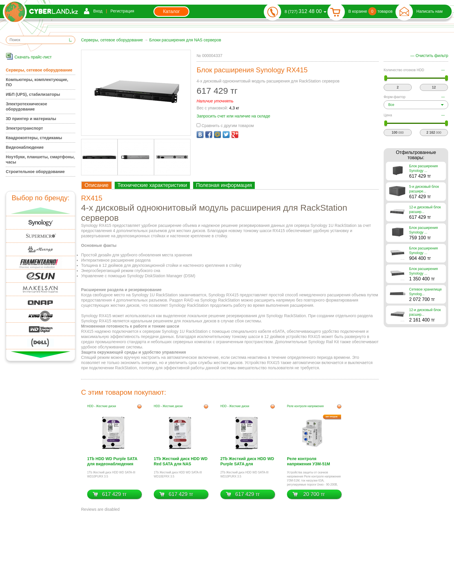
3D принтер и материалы (31, 118)
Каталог (171, 11)
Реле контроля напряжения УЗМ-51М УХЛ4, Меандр (308, 462)
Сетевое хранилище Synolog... (425, 291)
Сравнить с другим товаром (225, 125)
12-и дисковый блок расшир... (425, 209)
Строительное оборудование (35, 171)
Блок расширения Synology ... (423, 168)
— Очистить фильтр (429, 55)
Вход (97, 11)
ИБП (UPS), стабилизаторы (33, 94)
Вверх (41, 210)
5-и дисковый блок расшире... (424, 189)
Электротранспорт (24, 128)
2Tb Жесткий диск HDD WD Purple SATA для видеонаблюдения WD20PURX (247, 462)
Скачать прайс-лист (33, 57)
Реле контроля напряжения (305, 406)
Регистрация (122, 11)
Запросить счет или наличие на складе (233, 116)
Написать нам (429, 11)
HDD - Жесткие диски (101, 406)
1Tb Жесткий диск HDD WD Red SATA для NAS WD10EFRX (181, 462)
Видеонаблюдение (25, 147)
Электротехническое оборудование (26, 106)
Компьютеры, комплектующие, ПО (37, 82)
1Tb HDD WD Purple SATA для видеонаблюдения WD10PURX (112, 462)
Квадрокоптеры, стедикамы (34, 137)
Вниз (41, 354)
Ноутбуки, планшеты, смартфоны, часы (40, 159)
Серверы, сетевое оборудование (112, 40)
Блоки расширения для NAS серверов (185, 40)
